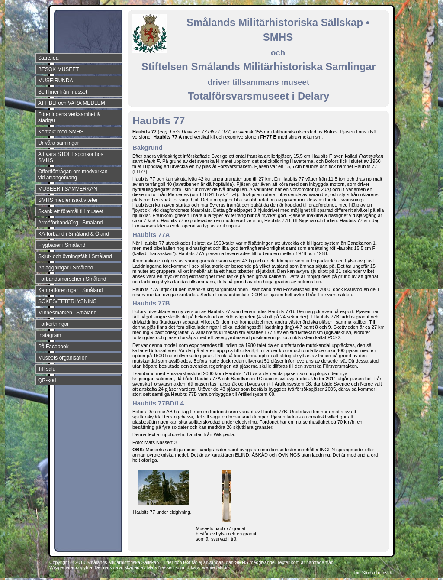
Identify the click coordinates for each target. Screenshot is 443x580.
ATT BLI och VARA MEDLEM (71, 103)
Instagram (49, 335)
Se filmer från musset (62, 92)
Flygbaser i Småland (61, 245)
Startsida (48, 58)
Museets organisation (62, 358)
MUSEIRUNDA (55, 81)
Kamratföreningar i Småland (70, 290)
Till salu (46, 369)
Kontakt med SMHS (60, 132)
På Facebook (53, 346)
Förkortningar (53, 324)
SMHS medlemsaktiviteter (68, 200)
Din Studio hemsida (374, 572)
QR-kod (47, 380)
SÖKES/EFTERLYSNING (67, 301)
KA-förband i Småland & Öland (73, 234)
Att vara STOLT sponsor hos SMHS (70, 157)
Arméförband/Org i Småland (70, 223)
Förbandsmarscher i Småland (72, 279)
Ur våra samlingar (58, 143)
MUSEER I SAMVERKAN (67, 189)
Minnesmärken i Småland (67, 313)
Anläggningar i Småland (65, 268)
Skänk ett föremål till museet (70, 211)
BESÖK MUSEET (58, 69)
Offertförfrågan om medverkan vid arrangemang (73, 174)
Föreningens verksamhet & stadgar (69, 117)
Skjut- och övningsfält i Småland (75, 256)
